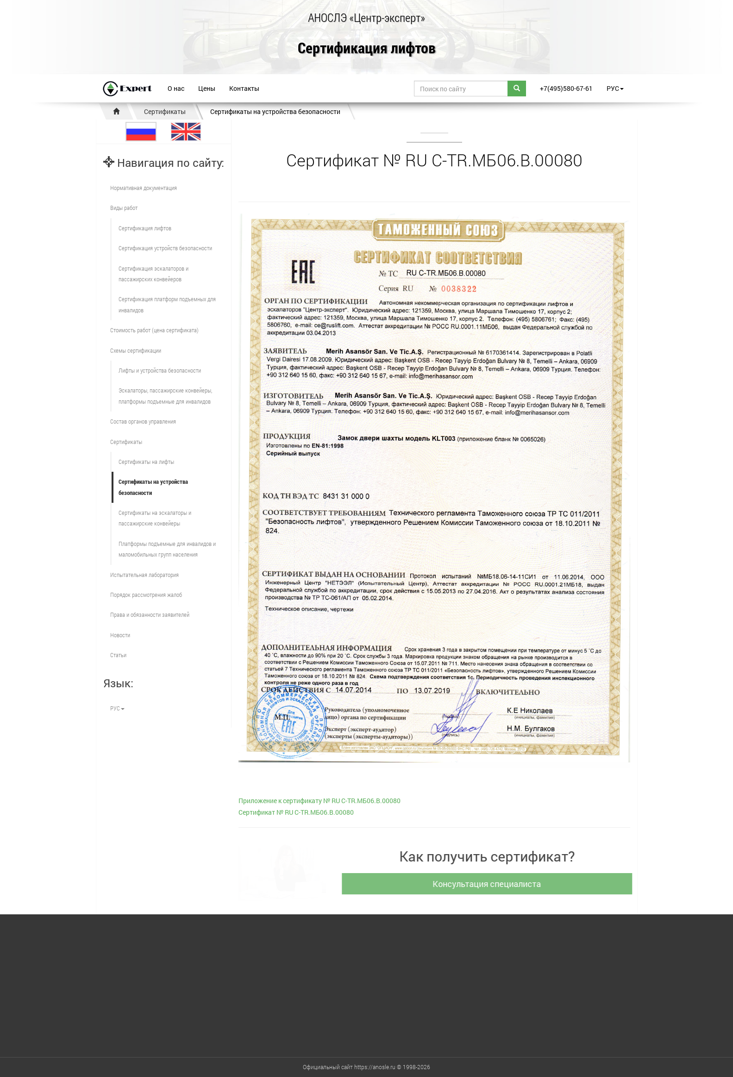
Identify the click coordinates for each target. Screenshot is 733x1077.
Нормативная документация (143, 188)
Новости (120, 635)
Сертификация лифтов (367, 48)
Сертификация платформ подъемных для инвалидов (167, 304)
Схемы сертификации (135, 350)
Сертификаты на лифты (146, 461)
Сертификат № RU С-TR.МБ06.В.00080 (296, 812)
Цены (206, 88)
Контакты (244, 88)
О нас (176, 88)
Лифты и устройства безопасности (160, 370)
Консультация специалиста (491, 883)
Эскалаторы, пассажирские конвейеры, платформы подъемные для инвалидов (165, 395)
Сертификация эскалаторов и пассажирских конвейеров (153, 273)
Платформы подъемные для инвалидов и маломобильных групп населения (167, 548)
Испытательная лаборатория (144, 574)
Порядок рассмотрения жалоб (146, 594)
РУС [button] (615, 88)
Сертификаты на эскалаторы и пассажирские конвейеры (155, 517)
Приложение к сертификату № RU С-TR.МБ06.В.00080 (319, 800)
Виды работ (124, 207)
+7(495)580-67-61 (566, 88)
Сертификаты (165, 111)
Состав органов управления (143, 421)
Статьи (118, 655)
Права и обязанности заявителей (149, 614)
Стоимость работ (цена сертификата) (154, 330)
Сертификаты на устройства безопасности (275, 111)
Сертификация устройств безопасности (165, 248)
